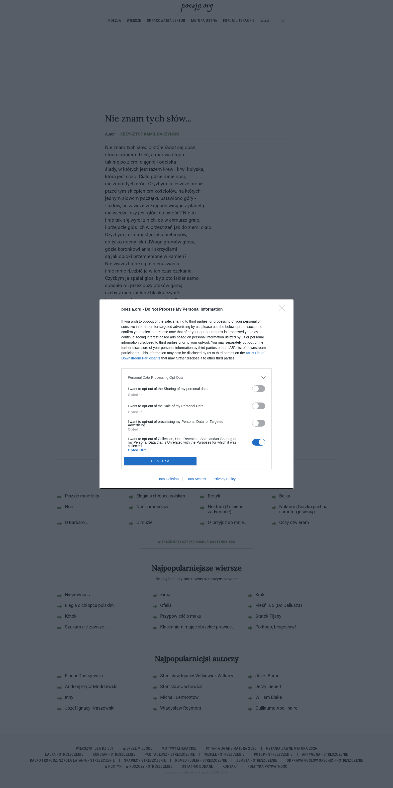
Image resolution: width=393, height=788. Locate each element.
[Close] (283, 309)
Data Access (196, 479)
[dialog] (196, 394)
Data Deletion (168, 479)
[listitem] (196, 377)
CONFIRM (160, 461)
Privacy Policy (225, 479)
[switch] (258, 388)
